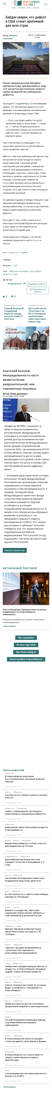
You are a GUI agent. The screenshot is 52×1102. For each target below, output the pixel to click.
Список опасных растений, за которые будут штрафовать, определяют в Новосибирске (25, 988)
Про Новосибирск (26, 651)
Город (7, 963)
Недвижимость (11, 856)
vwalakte (24, 252)
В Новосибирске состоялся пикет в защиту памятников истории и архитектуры (24, 1057)
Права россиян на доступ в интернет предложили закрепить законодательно (26, 1005)
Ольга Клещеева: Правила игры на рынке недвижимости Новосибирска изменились (24, 612)
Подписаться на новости (37, 290)
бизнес (35, 240)
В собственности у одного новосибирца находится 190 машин (26, 895)
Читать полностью (15, 550)
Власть (8, 792)
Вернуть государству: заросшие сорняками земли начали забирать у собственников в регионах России (24, 913)
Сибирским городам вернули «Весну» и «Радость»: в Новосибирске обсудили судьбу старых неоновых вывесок (26, 969)
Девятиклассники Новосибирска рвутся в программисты (26, 828)
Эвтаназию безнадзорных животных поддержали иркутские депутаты (24, 879)
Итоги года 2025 (26, 644)
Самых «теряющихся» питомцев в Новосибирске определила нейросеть (25, 812)
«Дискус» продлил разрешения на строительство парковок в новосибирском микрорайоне (23, 950)
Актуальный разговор (20, 568)
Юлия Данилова (18, 393)
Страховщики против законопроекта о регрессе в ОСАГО (26, 1074)
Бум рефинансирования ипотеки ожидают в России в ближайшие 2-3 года (24, 862)
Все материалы (9, 626)
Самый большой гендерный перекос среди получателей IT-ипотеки (14, 313)
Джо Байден (36, 271)
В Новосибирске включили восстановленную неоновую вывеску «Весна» (25, 779)
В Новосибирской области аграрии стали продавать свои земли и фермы (25, 1040)
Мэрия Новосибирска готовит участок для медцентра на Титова (25, 844)
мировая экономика (18, 271)
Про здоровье (26, 637)
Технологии (21, 808)
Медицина (26, 840)
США (15, 265)
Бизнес (8, 840)
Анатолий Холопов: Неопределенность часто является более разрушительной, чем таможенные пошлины (21, 379)
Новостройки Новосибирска (26, 659)
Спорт (19, 926)
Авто (7, 891)
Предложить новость (36, 284)
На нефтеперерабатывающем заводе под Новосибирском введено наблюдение (25, 1022)
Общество (9, 773)
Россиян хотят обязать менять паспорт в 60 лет (26, 796)
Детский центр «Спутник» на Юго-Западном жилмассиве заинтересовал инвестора (37, 315)
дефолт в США (10, 274)
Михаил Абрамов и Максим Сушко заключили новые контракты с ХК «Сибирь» (23, 931)
